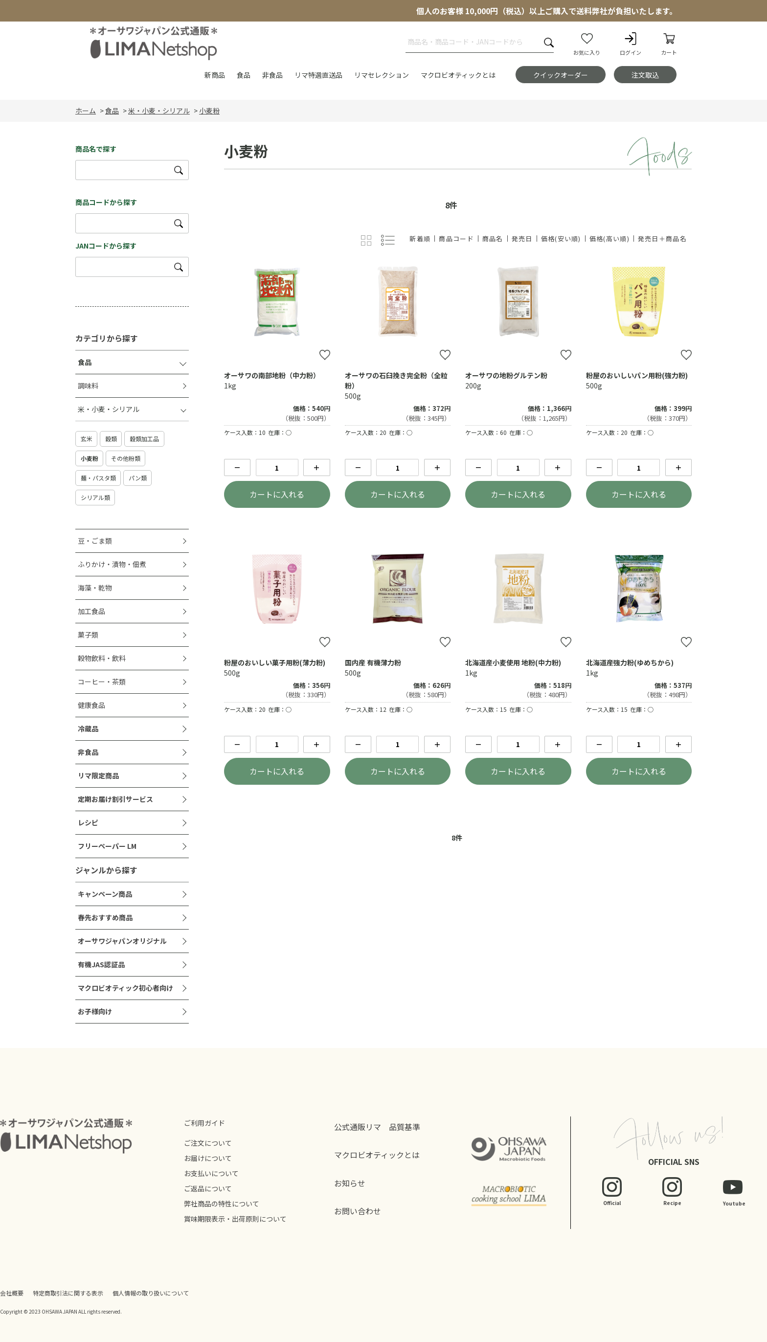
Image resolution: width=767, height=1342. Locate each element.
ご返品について (208, 1188)
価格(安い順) (561, 238)
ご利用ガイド (204, 1123)
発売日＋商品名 (662, 238)
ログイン (630, 43)
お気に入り (586, 43)
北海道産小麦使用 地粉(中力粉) (513, 662)
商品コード (456, 238)
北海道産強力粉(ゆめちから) (630, 662)
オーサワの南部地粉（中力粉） (272, 375)
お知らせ (349, 1183)
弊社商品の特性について (221, 1203)
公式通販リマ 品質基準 (377, 1127)
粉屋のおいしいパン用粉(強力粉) (637, 375)
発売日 (522, 238)
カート (669, 43)
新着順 (419, 238)
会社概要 (11, 1293)
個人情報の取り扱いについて (151, 1293)
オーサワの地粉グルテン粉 (506, 375)
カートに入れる (276, 494)
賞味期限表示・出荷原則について (235, 1219)
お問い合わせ (357, 1211)
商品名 (492, 238)
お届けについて (208, 1158)
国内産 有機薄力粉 (373, 662)
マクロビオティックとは (377, 1154)
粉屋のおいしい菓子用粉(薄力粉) (274, 662)
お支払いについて (211, 1173)
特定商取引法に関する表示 (68, 1293)
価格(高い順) (609, 238)
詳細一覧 (388, 240)
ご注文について (208, 1143)
